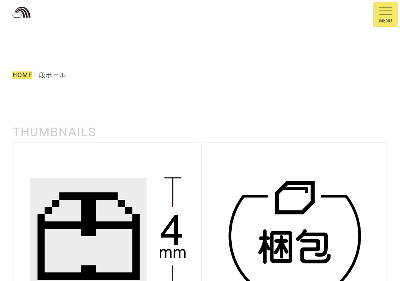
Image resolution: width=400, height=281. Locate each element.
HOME (22, 75)
